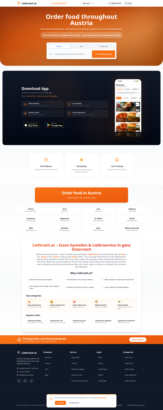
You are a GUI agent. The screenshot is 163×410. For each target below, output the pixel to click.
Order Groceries (130, 381)
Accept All (60, 403)
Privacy (100, 363)
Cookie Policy (102, 369)
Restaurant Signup (78, 369)
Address (59, 46)
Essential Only (74, 403)
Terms (100, 357)
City (81, 46)
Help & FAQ (75, 357)
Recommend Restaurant (80, 381)
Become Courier (77, 375)
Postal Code (104, 46)
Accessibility (102, 381)
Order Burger (129, 369)
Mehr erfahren (138, 340)
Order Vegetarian (131, 375)
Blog (46, 375)
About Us (48, 357)
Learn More (102, 398)
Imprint (100, 375)
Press (47, 369)
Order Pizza (129, 357)
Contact (74, 363)
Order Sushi (129, 363)
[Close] (112, 398)
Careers (47, 363)
